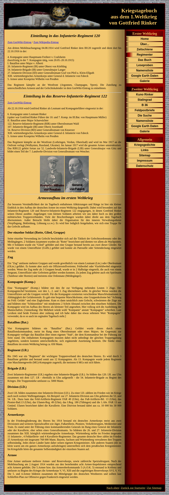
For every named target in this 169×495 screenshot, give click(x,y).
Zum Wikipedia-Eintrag (46, 42)
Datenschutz (144, 166)
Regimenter (145, 54)
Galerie (145, 81)
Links (145, 150)
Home (145, 38)
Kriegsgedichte (144, 144)
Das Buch (144, 60)
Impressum (144, 160)
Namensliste (144, 70)
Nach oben (112, 487)
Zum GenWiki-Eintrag (20, 42)
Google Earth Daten (144, 75)
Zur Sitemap (154, 487)
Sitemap (144, 155)
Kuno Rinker (144, 94)
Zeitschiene (145, 49)
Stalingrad (145, 99)
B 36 (145, 105)
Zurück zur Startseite (133, 487)
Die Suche (145, 115)
